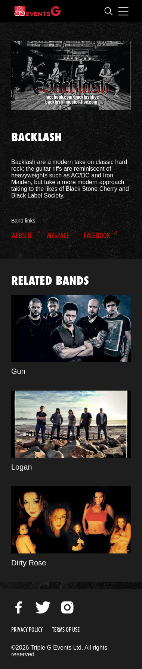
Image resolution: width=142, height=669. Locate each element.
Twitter (43, 607)
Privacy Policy (27, 629)
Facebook (97, 235)
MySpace (58, 235)
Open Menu (123, 11)
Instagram (67, 607)
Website (22, 235)
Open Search (108, 11)
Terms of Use (66, 629)
